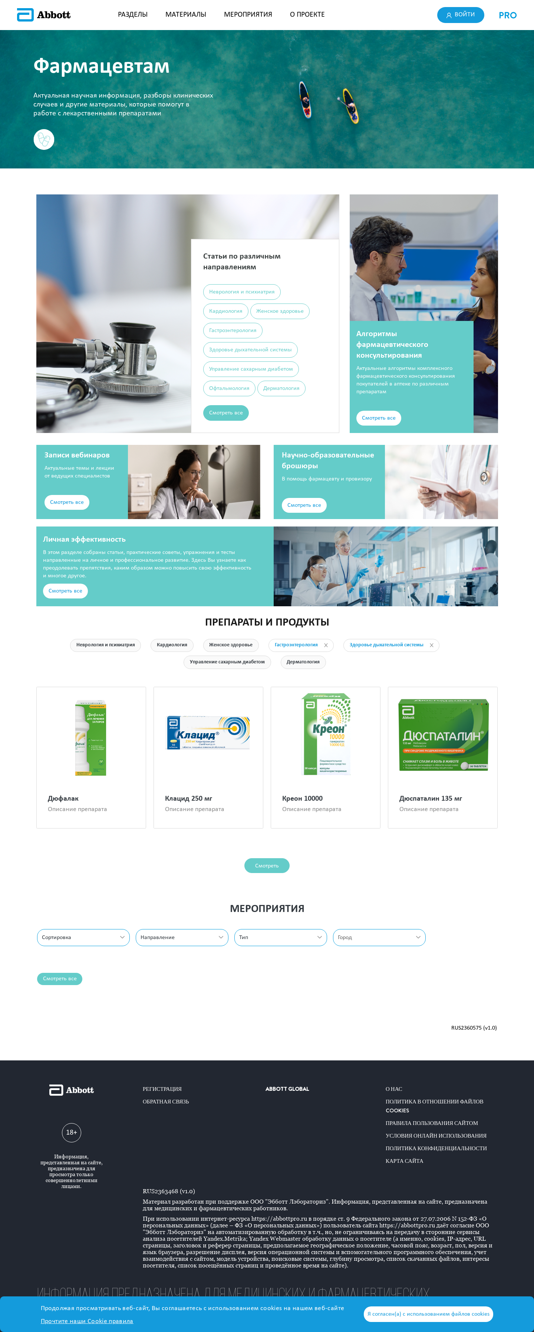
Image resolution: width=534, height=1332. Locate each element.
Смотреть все (226, 413)
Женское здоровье (280, 311)
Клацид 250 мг (188, 799)
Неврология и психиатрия (242, 292)
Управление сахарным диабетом (251, 369)
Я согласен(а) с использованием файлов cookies (428, 1314)
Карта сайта (404, 1161)
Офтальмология (229, 388)
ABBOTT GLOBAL (287, 1089)
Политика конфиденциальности (436, 1148)
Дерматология (281, 388)
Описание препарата (77, 809)
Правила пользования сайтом (432, 1123)
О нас (394, 1089)
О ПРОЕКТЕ (307, 15)
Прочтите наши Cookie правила (87, 1321)
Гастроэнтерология (233, 331)
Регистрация (162, 1089)
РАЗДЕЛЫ (133, 15)
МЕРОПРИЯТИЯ (248, 15)
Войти (460, 15)
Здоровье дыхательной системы (250, 350)
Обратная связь (166, 1102)
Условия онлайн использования (436, 1136)
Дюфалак (63, 799)
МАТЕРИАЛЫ (185, 15)
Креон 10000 (302, 799)
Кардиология (226, 311)
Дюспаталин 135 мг (430, 799)
